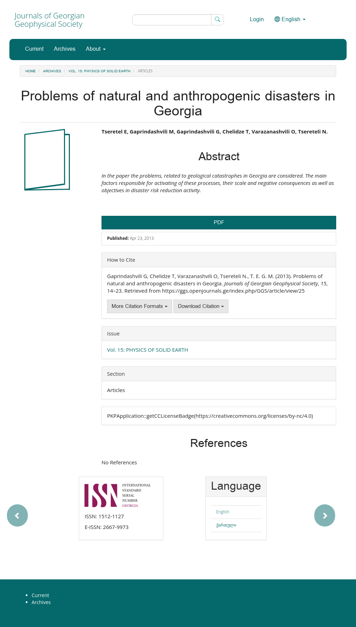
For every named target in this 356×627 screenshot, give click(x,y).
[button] (38, 512)
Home (30, 71)
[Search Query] (178, 19)
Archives (64, 49)
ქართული (226, 525)
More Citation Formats (140, 306)
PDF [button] (219, 222)
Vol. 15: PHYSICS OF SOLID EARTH (99, 71)
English (222, 512)
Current (34, 49)
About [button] (96, 49)
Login (257, 20)
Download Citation (201, 306)
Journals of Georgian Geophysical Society (49, 19)
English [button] (290, 20)
